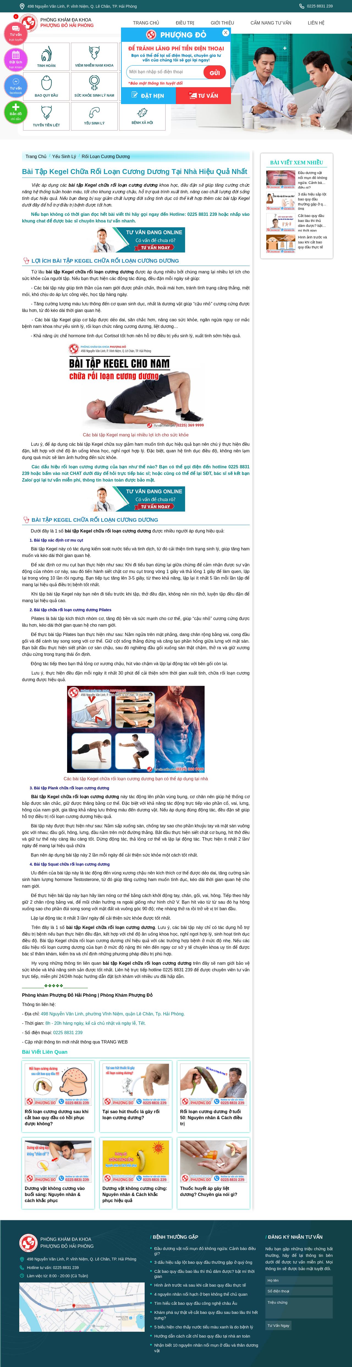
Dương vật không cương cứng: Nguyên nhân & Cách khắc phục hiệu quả (135, 1194)
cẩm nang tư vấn (271, 23)
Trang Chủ (36, 156)
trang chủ (146, 23)
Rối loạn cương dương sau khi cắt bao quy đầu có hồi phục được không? (57, 1117)
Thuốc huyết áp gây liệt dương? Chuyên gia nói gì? (208, 1191)
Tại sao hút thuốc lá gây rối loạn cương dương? (131, 1114)
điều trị (185, 23)
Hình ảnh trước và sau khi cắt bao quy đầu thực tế (312, 242)
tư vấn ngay (278, 1325)
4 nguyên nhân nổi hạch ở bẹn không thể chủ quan (201, 1294)
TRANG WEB (114, 1042)
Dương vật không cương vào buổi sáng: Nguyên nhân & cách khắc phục (55, 1194)
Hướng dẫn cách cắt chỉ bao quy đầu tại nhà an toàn (202, 1336)
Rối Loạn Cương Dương (106, 156)
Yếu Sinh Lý (64, 156)
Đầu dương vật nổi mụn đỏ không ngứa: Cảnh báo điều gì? (312, 178)
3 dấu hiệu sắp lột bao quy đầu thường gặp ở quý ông (312, 199)
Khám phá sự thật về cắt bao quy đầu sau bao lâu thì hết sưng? (206, 1315)
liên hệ (316, 23)
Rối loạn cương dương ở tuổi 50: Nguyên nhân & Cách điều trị (211, 1117)
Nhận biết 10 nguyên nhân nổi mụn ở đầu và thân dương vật (206, 1348)
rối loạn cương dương (71, 816)
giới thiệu (222, 23)
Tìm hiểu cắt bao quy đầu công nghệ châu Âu (195, 1303)
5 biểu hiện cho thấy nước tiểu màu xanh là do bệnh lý (203, 1327)
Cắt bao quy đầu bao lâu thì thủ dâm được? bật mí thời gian (311, 221)
